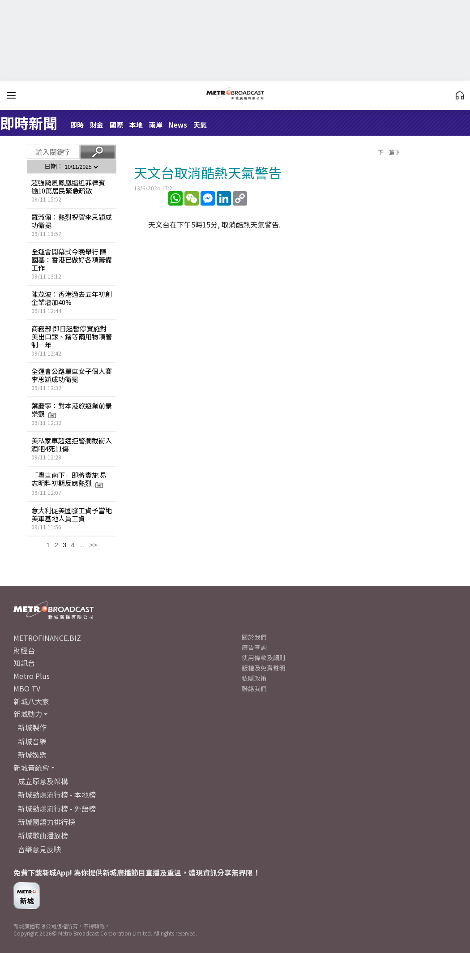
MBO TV (26, 688)
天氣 (200, 124)
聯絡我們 (254, 688)
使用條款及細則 (264, 657)
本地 (136, 124)
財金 (96, 124)
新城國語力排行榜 (46, 821)
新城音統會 (31, 767)
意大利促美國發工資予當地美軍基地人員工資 (71, 514)
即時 (77, 124)
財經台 (24, 650)
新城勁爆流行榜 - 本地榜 (57, 794)
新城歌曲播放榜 (43, 835)
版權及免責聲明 (264, 667)
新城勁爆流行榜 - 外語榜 (57, 808)
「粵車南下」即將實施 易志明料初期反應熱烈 (69, 479)
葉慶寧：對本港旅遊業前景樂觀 (71, 409)
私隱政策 (254, 678)
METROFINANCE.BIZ (47, 637)
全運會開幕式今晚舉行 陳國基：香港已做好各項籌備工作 (71, 259)
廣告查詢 (254, 647)
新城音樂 (32, 741)
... (82, 545)
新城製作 (32, 727)
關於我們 (254, 636)
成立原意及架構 (43, 781)
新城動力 (27, 713)
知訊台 (24, 662)
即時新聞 (28, 122)
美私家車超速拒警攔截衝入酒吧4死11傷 (71, 444)
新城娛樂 (32, 754)
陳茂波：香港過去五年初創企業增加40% (71, 298)
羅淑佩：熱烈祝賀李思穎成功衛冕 (71, 221)
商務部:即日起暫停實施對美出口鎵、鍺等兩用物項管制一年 (71, 336)
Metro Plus (31, 675)
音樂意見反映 (39, 849)
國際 (116, 124)
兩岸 (155, 124)
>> (93, 545)
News (178, 124)
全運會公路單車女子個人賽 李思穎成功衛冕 (71, 375)
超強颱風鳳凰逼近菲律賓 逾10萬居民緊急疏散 (68, 186)
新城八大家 (31, 701)
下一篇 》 (389, 152)
